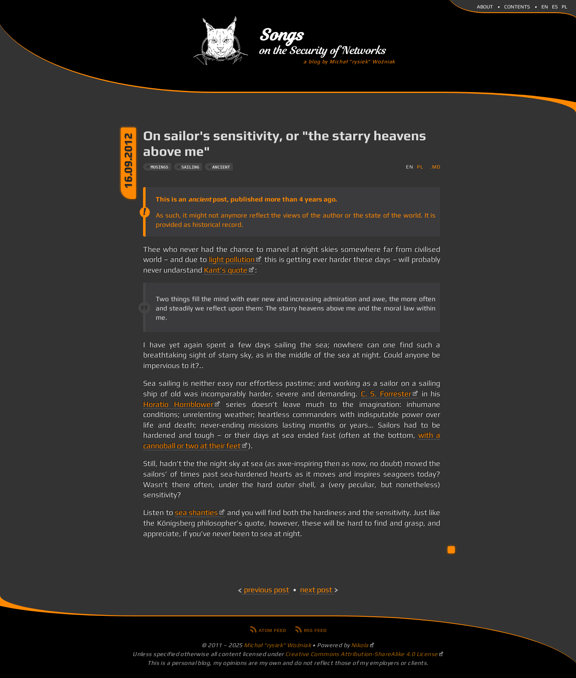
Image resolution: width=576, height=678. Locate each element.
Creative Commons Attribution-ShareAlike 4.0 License (361, 654)
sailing (190, 167)
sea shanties (196, 512)
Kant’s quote (225, 270)
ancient (221, 167)
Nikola (360, 645)
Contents (517, 6)
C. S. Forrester (386, 393)
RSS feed (315, 629)
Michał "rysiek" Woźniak (277, 645)
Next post (316, 589)
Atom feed (272, 629)
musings (159, 167)
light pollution (232, 259)
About (485, 6)
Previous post (266, 589)
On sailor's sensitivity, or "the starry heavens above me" (284, 143)
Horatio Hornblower (178, 404)
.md (435, 166)
